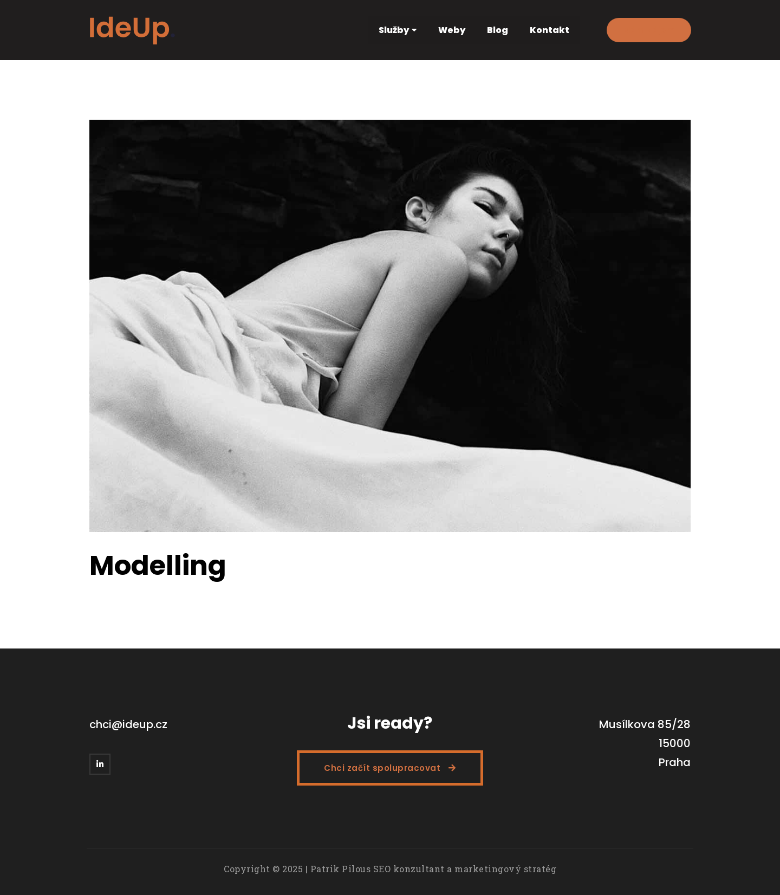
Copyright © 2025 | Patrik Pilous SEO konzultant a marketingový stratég (390, 868)
